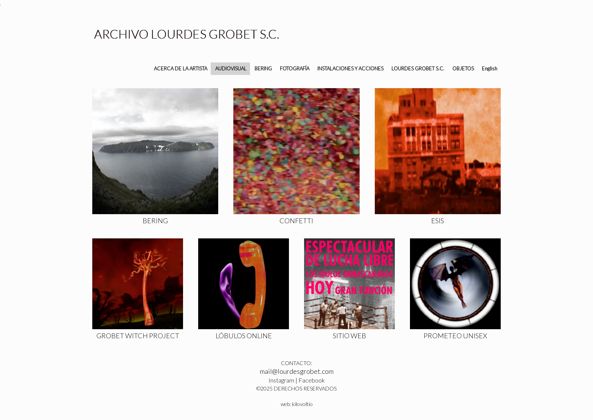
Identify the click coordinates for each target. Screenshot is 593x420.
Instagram (281, 380)
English (489, 68)
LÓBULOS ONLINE (244, 335)
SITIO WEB (349, 335)
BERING (263, 68)
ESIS (437, 220)
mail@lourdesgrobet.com (297, 371)
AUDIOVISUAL (231, 68)
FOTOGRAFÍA (294, 68)
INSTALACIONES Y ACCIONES (350, 68)
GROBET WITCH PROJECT (137, 335)
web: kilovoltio (297, 404)
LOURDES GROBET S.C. (417, 68)
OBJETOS (463, 68)
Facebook (311, 380)
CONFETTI (296, 220)
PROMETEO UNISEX (455, 335)
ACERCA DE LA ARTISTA (180, 68)
